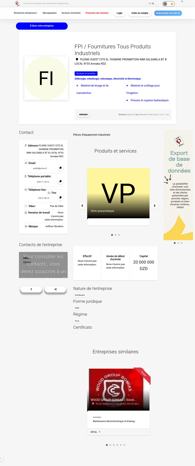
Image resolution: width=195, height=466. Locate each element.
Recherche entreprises (25, 13)
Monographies (50, 13)
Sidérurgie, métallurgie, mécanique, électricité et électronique (108, 78)
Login (119, 13)
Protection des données (97, 13)
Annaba (83, 114)
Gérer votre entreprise (42, 25)
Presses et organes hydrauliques (150, 100)
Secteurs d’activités (71, 13)
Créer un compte (140, 13)
